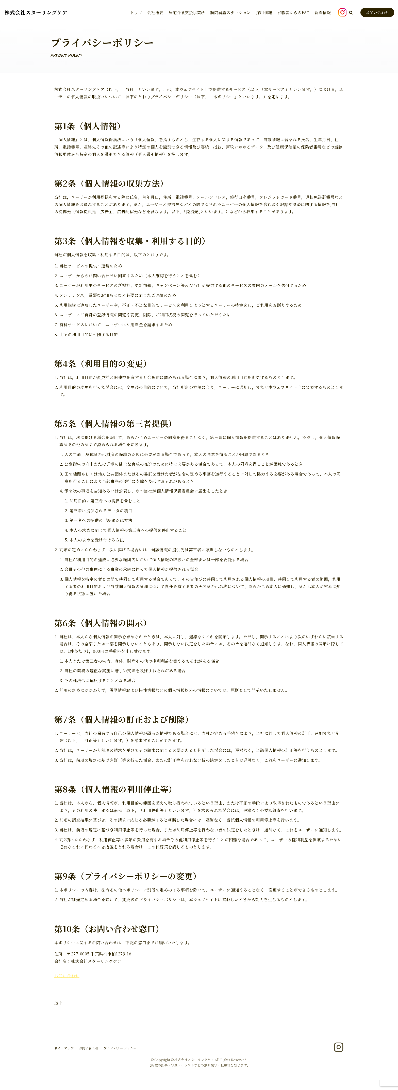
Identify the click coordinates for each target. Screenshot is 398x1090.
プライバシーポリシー (120, 1058)
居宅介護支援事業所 (187, 12)
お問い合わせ (377, 12)
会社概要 (155, 12)
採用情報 (264, 12)
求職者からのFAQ (293, 12)
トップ (136, 12)
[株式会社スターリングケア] (35, 13)
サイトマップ (64, 1058)
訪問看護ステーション (230, 12)
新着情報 (322, 12)
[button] (351, 12)
